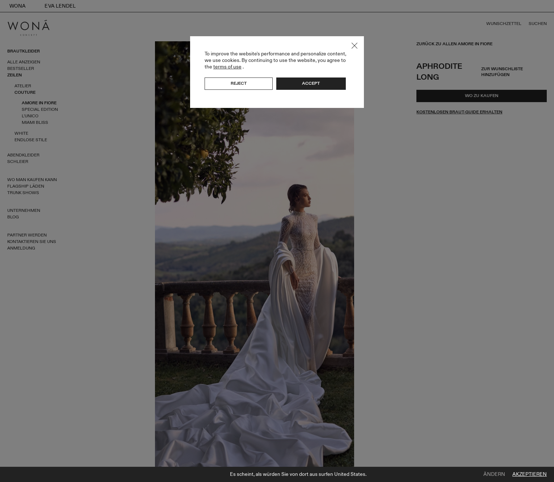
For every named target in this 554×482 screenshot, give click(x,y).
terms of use (227, 66)
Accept (311, 83)
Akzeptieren (529, 474)
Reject (239, 83)
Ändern (494, 474)
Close (354, 45)
